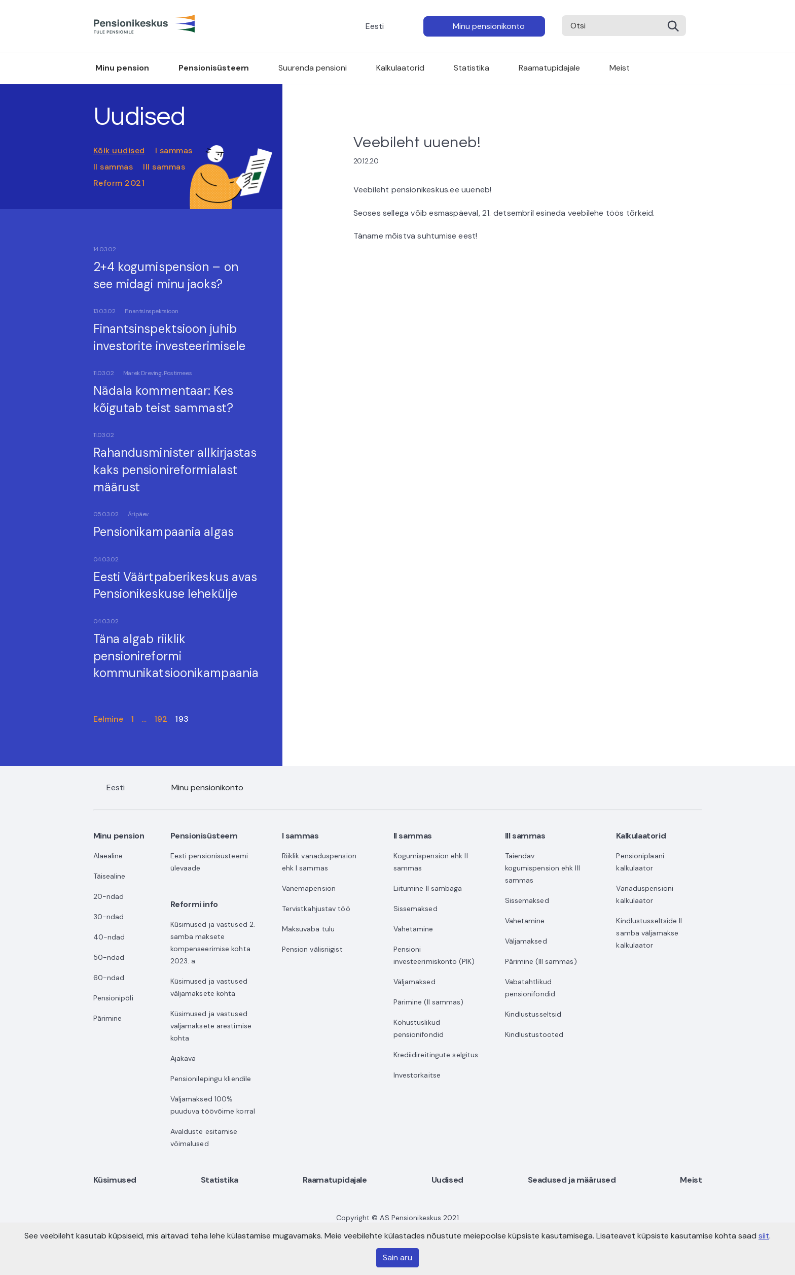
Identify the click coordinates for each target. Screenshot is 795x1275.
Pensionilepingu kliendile (210, 1078)
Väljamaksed (414, 981)
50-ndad (109, 957)
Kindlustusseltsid (533, 1014)
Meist (619, 67)
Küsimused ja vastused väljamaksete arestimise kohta (210, 1026)
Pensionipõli (113, 997)
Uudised (447, 1180)
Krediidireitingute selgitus (436, 1054)
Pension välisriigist (312, 949)
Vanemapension (309, 888)
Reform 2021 (119, 183)
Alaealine (108, 855)
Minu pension (122, 67)
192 (160, 719)
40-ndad (109, 937)
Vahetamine (413, 928)
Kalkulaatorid (400, 67)
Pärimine (107, 1018)
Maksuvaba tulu (308, 928)
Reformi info (194, 904)
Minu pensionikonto (489, 26)
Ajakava (183, 1058)
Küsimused (114, 1180)
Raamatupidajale (549, 67)
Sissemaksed (415, 908)
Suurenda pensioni (312, 67)
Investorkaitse (417, 1075)
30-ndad (108, 916)
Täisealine (109, 876)
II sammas (113, 166)
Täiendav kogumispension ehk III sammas (542, 868)
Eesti (375, 26)
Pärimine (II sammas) (428, 1001)
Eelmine (108, 719)
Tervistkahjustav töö (316, 908)
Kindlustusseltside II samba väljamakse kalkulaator (649, 933)
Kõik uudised (119, 150)
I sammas (174, 150)
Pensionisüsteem (213, 67)
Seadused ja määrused (572, 1180)
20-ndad (108, 896)
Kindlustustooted (534, 1034)
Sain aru (397, 1257)
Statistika (471, 67)
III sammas (164, 166)
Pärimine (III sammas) (541, 961)
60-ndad (109, 977)
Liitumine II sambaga (427, 888)
